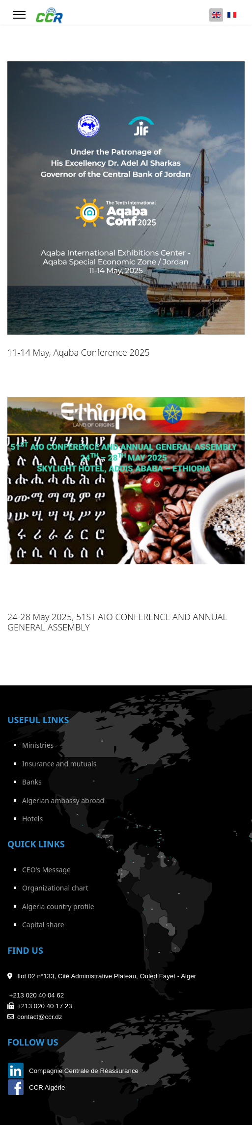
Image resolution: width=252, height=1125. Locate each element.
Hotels (32, 818)
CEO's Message (46, 869)
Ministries (38, 745)
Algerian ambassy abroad (63, 800)
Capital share (43, 924)
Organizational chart (55, 887)
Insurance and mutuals (59, 763)
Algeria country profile (58, 906)
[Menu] (19, 14)
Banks (32, 781)
